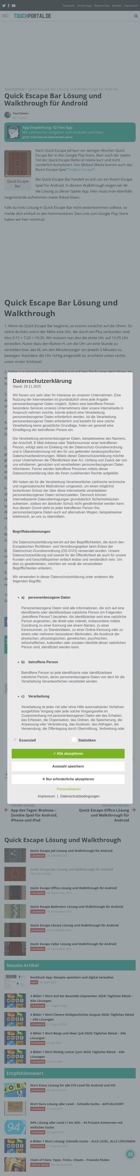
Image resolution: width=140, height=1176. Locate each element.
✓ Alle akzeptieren (68, 753)
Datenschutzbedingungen (79, 796)
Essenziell (24, 739)
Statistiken (84, 739)
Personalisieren (68, 789)
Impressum (46, 796)
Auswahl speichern (68, 766)
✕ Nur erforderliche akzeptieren (68, 779)
